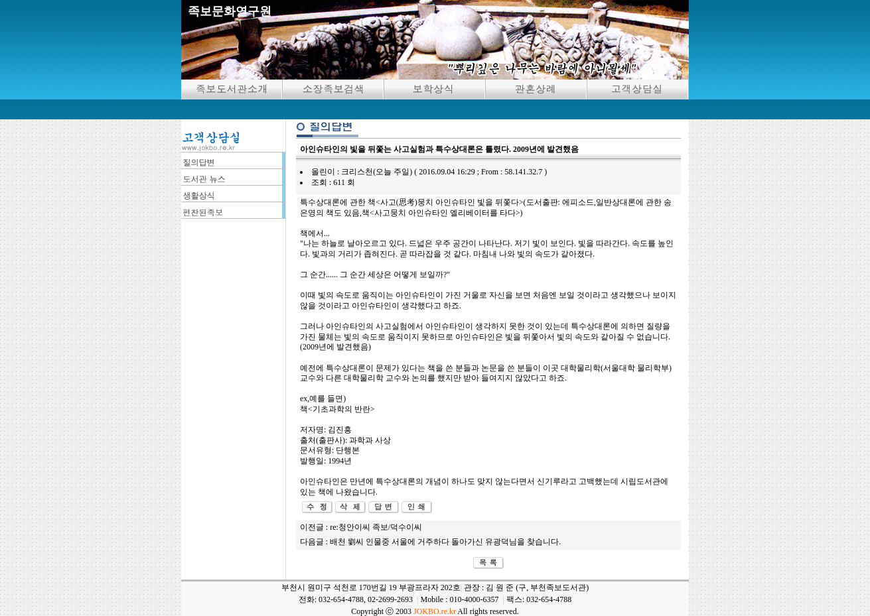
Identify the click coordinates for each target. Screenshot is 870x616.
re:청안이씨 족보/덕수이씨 (376, 527)
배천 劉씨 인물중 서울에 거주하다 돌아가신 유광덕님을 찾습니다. (445, 541)
